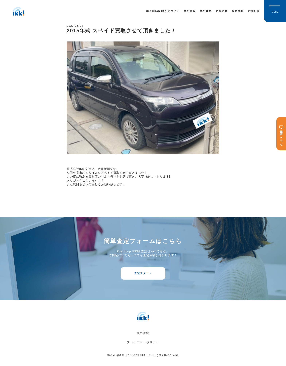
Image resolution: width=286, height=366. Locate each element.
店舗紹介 (222, 11)
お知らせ (254, 11)
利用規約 (143, 339)
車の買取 (190, 11)
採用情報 (238, 11)
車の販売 (206, 11)
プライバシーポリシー (143, 348)
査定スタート (143, 278)
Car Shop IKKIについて (162, 11)
